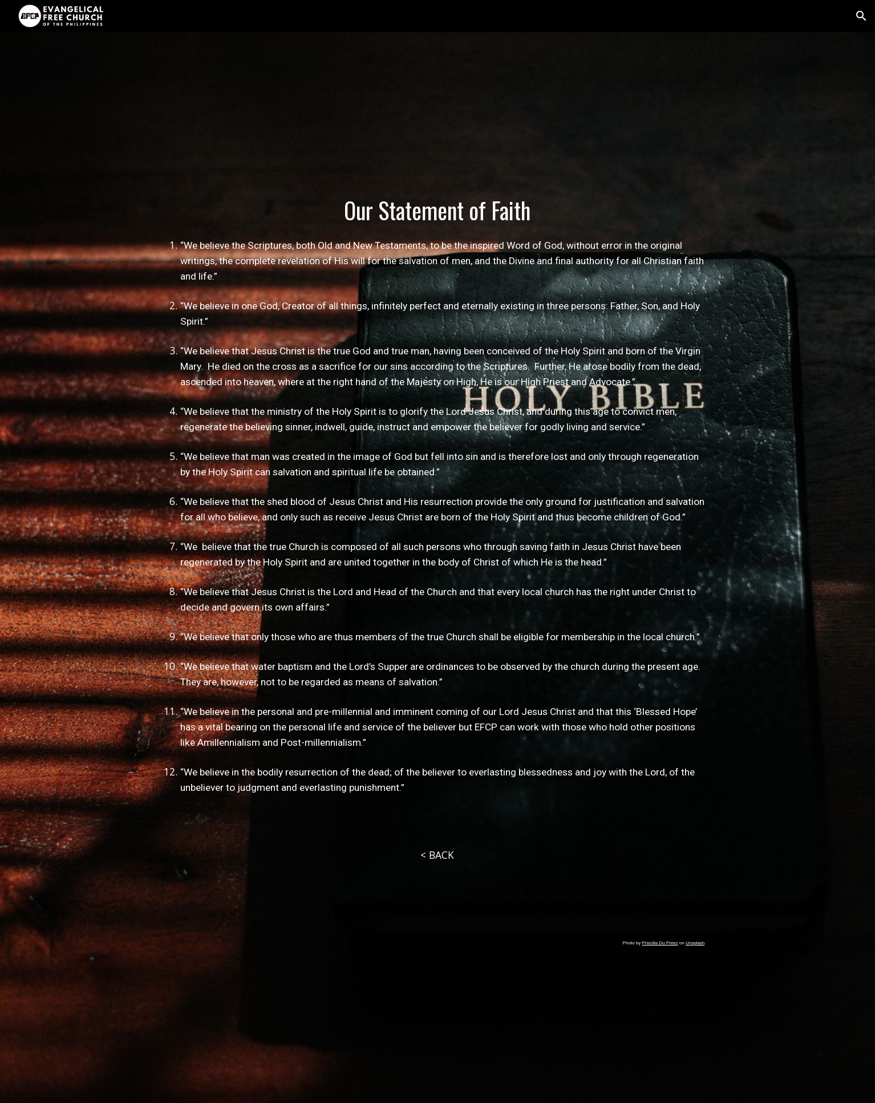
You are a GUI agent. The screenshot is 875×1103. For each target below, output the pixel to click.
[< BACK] (437, 855)
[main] (437, 511)
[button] (861, 16)
